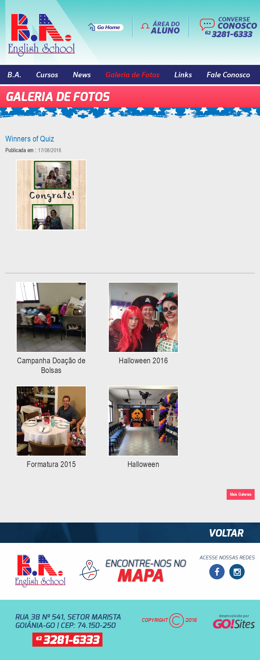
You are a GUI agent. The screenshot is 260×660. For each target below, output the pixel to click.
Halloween (143, 464)
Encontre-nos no (133, 573)
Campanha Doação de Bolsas (51, 365)
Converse (226, 28)
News (82, 74)
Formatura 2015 (51, 464)
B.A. (14, 74)
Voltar (225, 534)
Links (183, 74)
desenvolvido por (234, 621)
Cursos (47, 74)
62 (67, 640)
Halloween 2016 (143, 360)
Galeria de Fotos (132, 74)
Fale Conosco (228, 74)
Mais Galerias (241, 494)
